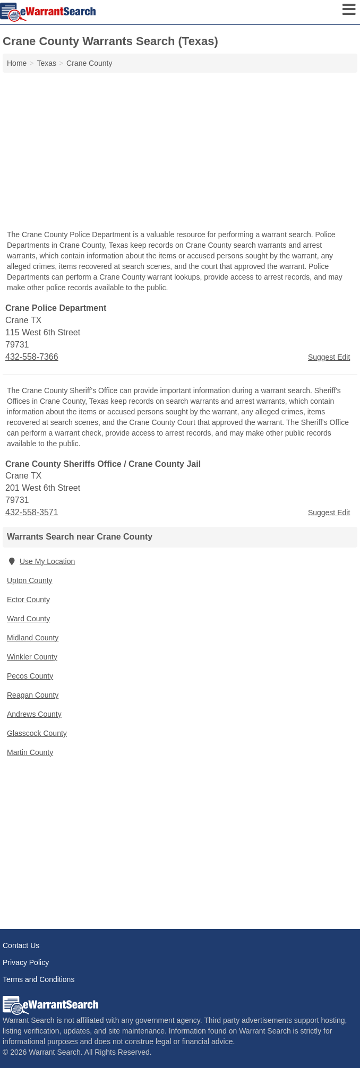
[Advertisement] (180, 152)
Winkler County (32, 657)
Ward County (28, 618)
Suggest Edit (329, 357)
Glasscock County (37, 733)
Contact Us (21, 945)
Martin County (30, 752)
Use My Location (41, 561)
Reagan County (32, 695)
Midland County (32, 637)
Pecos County (30, 676)
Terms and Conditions (38, 979)
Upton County (30, 580)
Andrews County (34, 714)
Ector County (28, 599)
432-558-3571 (31, 512)
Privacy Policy (26, 962)
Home (17, 63)
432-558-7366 (31, 356)
